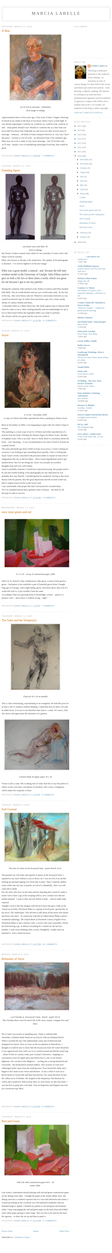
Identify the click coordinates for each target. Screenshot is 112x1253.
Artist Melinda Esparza (88, 266)
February (84, 232)
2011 (79, 151)
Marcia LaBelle (56, 13)
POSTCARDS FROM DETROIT (93, 415)
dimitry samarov (85, 317)
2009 (79, 242)
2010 (79, 156)
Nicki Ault (82, 371)
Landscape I (82, 259)
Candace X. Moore (86, 288)
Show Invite (82, 324)
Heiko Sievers (84, 345)
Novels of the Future (86, 386)
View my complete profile (88, 113)
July (82, 176)
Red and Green (11, 1121)
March (83, 193)
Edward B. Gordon (86, 331)
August (83, 172)
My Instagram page (85, 427)
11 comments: (50, 1221)
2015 (79, 134)
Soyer (5, 335)
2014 (79, 139)
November (85, 163)
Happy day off (83, 281)
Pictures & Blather (86, 405)
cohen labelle (99, 66)
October (83, 168)
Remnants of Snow (13, 958)
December (84, 159)
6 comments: (49, 795)
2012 (79, 147)
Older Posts (64, 1231)
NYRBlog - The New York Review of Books (89, 382)
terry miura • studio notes (89, 434)
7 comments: (49, 156)
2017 (79, 126)
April (82, 189)
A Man (6, 30)
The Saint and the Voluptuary (19, 620)
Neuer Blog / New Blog (87, 334)
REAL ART (83, 424)
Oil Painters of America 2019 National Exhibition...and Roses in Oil (92, 293)
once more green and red (16, 512)
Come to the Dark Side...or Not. (90, 436)
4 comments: (49, 498)
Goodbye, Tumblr (85, 408)
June (82, 181)
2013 (79, 143)
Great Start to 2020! (86, 374)
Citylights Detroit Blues (87, 417)
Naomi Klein (83, 367)
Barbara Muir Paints (87, 278)
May (82, 185)
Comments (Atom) (22, 1237)
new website (83, 398)
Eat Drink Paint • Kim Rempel (92, 322)
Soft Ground (9, 809)
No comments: (50, 944)
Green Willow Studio (87, 341)
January (83, 237)
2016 (79, 130)
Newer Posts (7, 1231)
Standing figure (11, 170)
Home (36, 1231)
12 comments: (50, 321)
